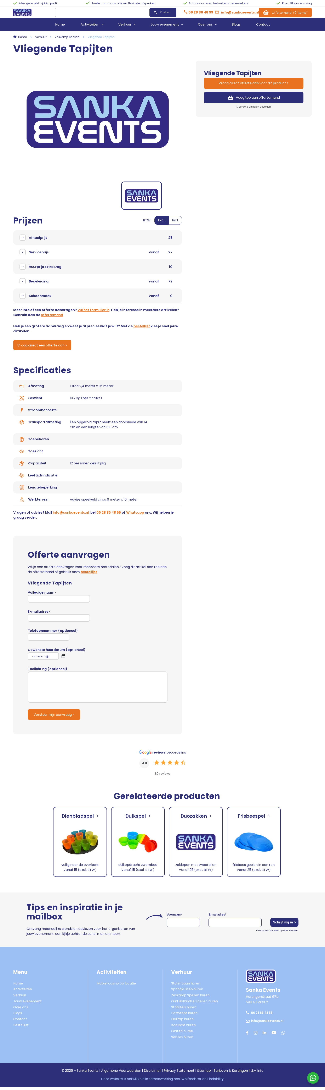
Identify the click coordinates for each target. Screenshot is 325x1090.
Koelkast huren (183, 1028)
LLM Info (257, 1074)
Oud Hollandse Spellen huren (194, 1004)
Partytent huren (184, 1016)
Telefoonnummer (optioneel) (53, 638)
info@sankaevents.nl (71, 515)
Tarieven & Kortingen (230, 1074)
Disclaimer (152, 1074)
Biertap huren (182, 1022)
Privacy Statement (179, 1074)
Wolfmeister (191, 1082)
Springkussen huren (187, 992)
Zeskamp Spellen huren (190, 998)
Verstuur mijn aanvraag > (54, 718)
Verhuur (124, 27)
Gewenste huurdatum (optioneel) (56, 657)
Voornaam (174, 917)
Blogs (236, 27)
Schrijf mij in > (280, 926)
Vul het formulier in (93, 313)
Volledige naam (59, 599)
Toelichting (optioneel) (97, 688)
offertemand (52, 317)
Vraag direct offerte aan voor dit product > (254, 86)
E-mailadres (59, 619)
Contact (263, 27)
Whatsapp (135, 515)
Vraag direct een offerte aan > (44, 348)
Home (60, 27)
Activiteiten (90, 27)
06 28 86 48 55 (108, 515)
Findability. (215, 1082)
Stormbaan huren (185, 986)
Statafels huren (183, 1010)
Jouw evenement (164, 27)
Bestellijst (21, 1028)
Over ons (205, 27)
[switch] (162, 225)
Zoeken (147, 14)
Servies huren (182, 1040)
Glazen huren (182, 1034)
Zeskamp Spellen (67, 40)
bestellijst (141, 329)
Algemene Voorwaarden (121, 1074)
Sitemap (204, 1074)
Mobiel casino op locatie (116, 986)
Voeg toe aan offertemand (254, 100)
